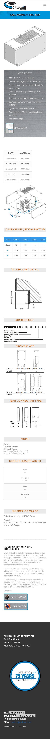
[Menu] (44, 5)
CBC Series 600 (16, 128)
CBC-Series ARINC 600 (25, 14)
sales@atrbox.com (21, 722)
